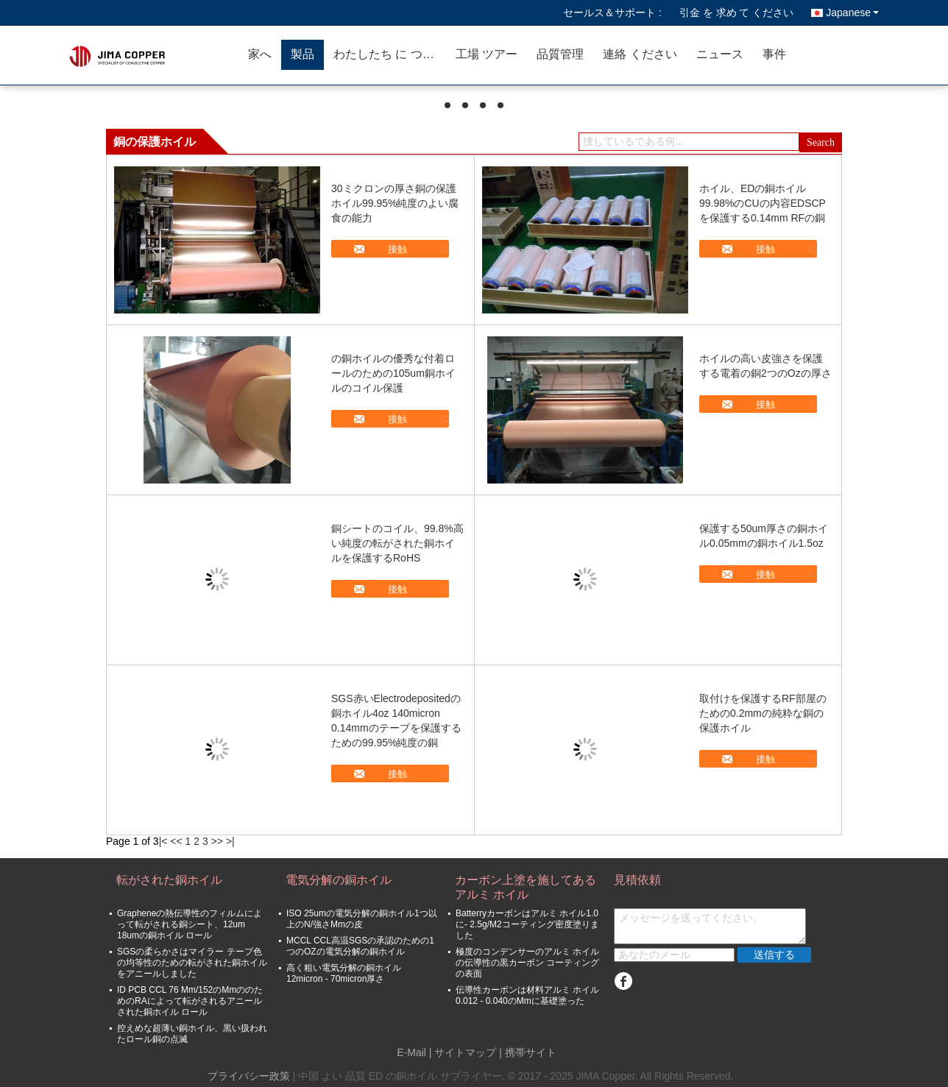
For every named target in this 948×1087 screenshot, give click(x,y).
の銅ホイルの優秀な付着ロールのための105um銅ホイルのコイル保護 (393, 373)
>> (217, 841)
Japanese (852, 12)
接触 (397, 249)
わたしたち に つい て (389, 54)
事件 (774, 54)
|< (163, 841)
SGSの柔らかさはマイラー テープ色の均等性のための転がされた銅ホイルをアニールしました (192, 962)
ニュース (719, 54)
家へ (260, 54)
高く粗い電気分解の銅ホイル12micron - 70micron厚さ (343, 973)
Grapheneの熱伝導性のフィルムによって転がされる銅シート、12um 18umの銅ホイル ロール (189, 924)
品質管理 (560, 54)
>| (230, 841)
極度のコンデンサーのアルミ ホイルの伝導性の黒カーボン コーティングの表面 (527, 962)
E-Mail (411, 1052)
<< (176, 841)
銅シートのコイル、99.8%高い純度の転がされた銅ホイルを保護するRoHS (397, 543)
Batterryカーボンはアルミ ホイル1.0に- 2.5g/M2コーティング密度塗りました (527, 924)
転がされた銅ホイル (169, 880)
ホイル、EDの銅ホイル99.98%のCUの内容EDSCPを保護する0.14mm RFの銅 (762, 203)
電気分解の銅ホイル (339, 880)
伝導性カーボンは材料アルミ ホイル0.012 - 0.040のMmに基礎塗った (527, 995)
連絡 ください (639, 54)
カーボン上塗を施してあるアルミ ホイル (525, 887)
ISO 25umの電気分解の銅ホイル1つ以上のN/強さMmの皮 (361, 919)
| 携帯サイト (527, 1052)
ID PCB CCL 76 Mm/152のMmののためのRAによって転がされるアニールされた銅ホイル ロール (190, 1001)
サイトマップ (465, 1052)
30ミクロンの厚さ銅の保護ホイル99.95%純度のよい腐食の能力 (395, 203)
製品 (302, 54)
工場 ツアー (486, 54)
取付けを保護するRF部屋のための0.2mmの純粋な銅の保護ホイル (763, 713)
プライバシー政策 (249, 1076)
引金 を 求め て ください (736, 12)
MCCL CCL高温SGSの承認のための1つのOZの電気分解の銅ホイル (360, 946)
